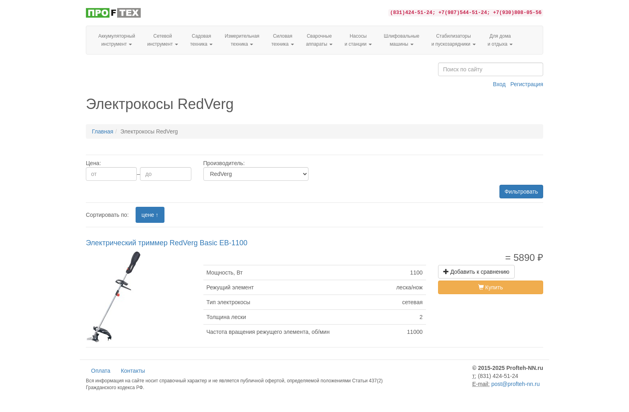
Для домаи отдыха (500, 40)
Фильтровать (521, 191)
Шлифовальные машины (402, 40)
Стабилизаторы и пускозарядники (453, 40)
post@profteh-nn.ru (515, 384)
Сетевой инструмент (162, 40)
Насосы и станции (358, 40)
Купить (490, 287)
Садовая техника (201, 40)
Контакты (133, 371)
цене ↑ (150, 215)
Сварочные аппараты (319, 40)
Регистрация (526, 84)
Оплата (100, 371)
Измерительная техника (242, 40)
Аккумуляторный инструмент (116, 40)
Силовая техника (282, 40)
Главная (102, 131)
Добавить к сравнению (476, 272)
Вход (499, 84)
